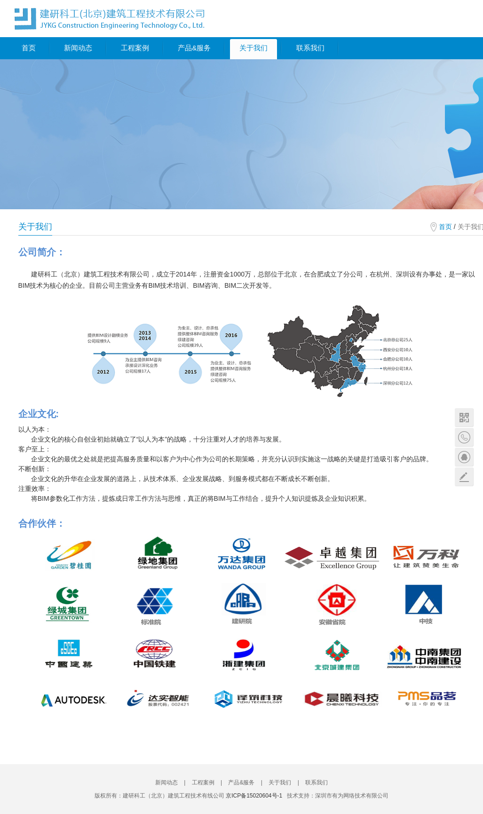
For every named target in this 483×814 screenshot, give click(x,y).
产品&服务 (194, 48)
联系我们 (310, 48)
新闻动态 (78, 48)
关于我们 (253, 48)
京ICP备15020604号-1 (254, 795)
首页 (29, 48)
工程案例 (135, 48)
